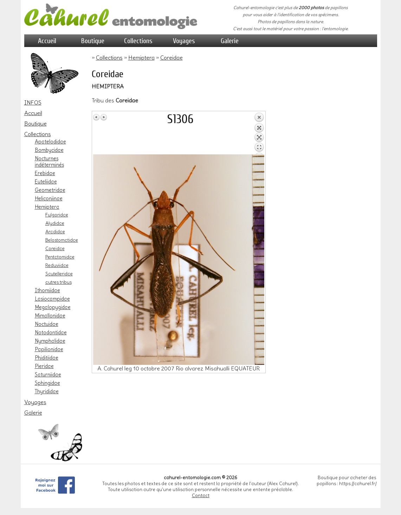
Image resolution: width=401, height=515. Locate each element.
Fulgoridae (56, 215)
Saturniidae (48, 375)
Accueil (47, 41)
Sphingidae (47, 383)
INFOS (32, 102)
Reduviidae (57, 265)
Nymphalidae (50, 341)
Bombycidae (49, 150)
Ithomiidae (47, 290)
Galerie (230, 41)
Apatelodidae (50, 142)
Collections (138, 41)
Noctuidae (46, 324)
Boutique (92, 41)
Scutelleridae (59, 273)
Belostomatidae (61, 240)
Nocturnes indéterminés (49, 161)
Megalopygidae (53, 307)
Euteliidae (46, 182)
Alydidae (54, 223)
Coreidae (55, 248)
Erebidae (45, 173)
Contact (200, 496)
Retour (259, 133)
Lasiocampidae (52, 299)
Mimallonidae (50, 316)
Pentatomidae (60, 257)
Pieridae (44, 366)
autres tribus (58, 282)
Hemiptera (47, 207)
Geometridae (50, 190)
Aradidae (55, 231)
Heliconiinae (49, 198)
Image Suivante (103, 117)
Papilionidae (49, 349)
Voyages (184, 41)
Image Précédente (96, 117)
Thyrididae (47, 391)
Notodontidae (51, 332)
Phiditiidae (46, 358)
